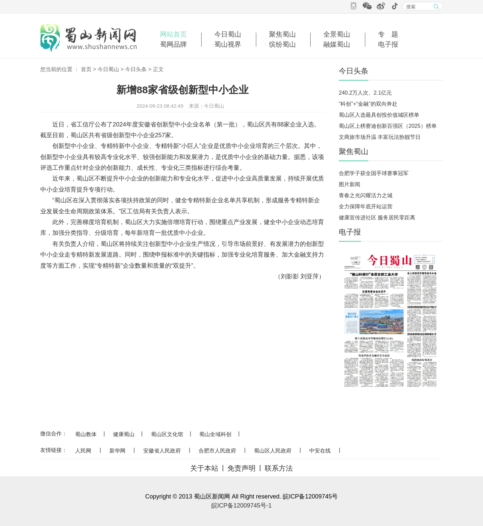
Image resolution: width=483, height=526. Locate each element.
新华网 (117, 451)
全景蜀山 (336, 34)
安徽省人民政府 (162, 451)
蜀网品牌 (173, 44)
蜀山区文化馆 (167, 434)
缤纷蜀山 (282, 44)
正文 (158, 69)
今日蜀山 (227, 34)
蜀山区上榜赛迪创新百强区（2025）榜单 (388, 126)
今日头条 (136, 69)
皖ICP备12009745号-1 (241, 505)
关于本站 (204, 468)
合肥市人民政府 (217, 451)
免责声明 (241, 468)
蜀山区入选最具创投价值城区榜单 (379, 115)
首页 (86, 69)
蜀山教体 (86, 434)
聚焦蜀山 (282, 34)
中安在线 (320, 451)
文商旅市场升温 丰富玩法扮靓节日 (380, 137)
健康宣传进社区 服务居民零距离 (377, 217)
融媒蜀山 (336, 44)
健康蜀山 (124, 434)
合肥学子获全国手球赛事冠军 (374, 173)
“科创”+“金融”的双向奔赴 (368, 104)
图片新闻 (349, 184)
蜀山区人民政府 (272, 451)
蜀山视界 (227, 44)
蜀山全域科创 (215, 434)
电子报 (388, 44)
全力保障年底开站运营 (365, 206)
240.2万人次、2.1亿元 (365, 93)
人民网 (83, 451)
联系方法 (279, 468)
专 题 (388, 34)
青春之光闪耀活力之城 (365, 195)
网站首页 (173, 34)
